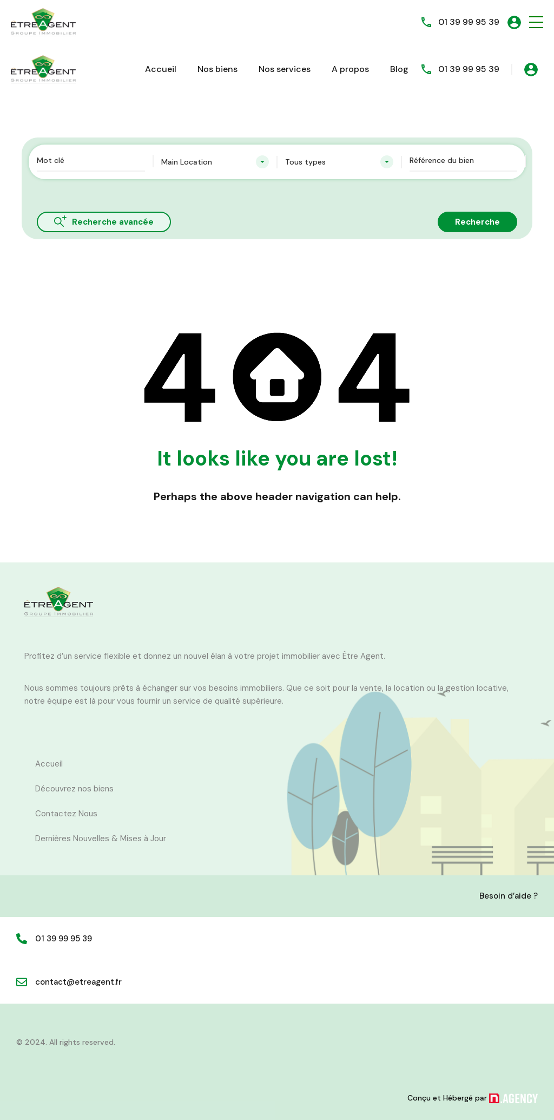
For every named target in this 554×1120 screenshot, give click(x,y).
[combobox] (215, 162)
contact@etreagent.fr (78, 982)
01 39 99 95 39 (468, 22)
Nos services (285, 69)
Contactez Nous (66, 813)
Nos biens (217, 69)
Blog (399, 69)
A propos (350, 69)
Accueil (160, 69)
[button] (536, 22)
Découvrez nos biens (74, 788)
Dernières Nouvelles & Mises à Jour (100, 838)
